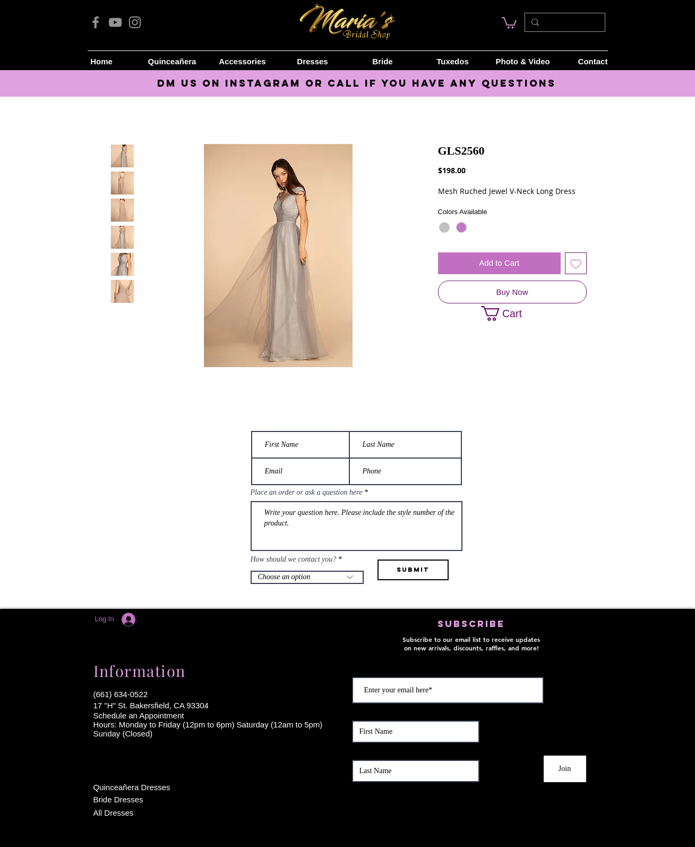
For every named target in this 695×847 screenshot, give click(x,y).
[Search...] (563, 22)
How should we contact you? (294, 559)
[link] (509, 22)
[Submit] (413, 570)
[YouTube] (115, 22)
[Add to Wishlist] (576, 263)
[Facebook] (96, 22)
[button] (509, 313)
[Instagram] (135, 22)
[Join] (565, 769)
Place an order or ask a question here (307, 492)
